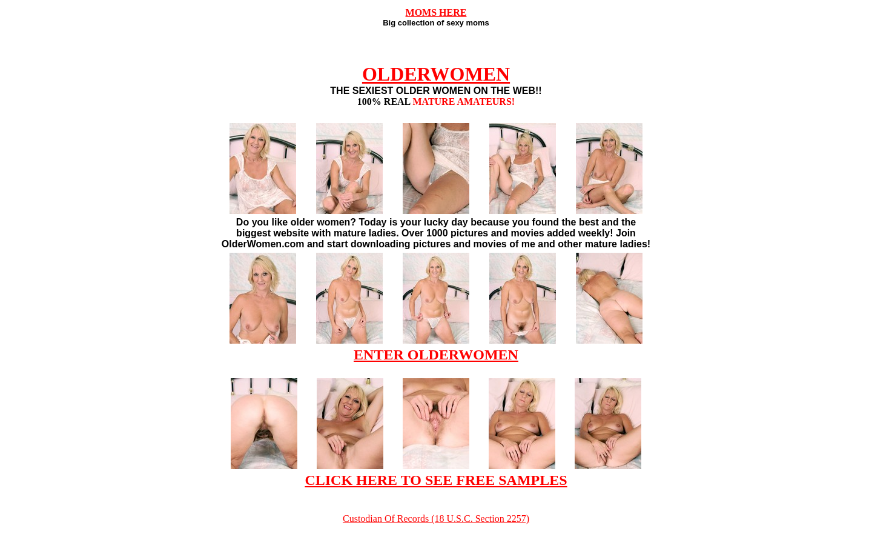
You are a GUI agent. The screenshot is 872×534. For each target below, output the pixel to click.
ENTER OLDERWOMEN (436, 354)
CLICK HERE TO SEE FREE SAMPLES (436, 480)
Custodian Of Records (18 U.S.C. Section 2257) (436, 518)
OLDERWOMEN (436, 74)
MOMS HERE (436, 12)
